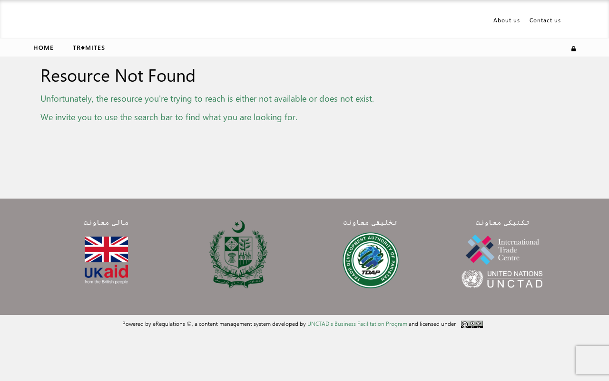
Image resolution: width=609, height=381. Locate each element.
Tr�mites (89, 47)
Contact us (545, 20)
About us (506, 20)
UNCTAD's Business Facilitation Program (357, 323)
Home (43, 47)
